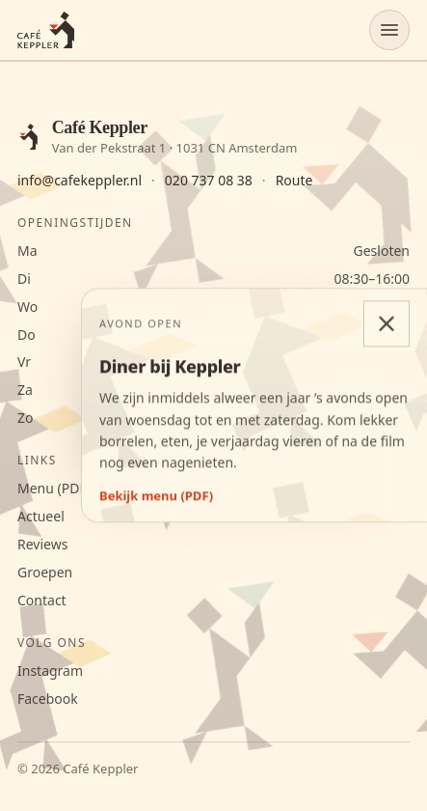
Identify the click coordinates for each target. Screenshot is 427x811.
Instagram (50, 671)
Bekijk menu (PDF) (156, 496)
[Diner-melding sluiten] (386, 323)
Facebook (47, 699)
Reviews (42, 544)
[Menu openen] (389, 30)
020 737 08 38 (209, 180)
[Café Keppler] (45, 30)
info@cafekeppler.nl (79, 180)
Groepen (44, 572)
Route (294, 180)
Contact (42, 600)
